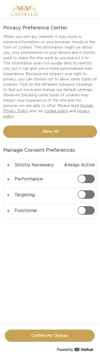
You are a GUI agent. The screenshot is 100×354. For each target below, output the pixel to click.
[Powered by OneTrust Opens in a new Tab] (77, 350)
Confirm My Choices (49, 336)
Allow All (50, 131)
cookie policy (56, 111)
